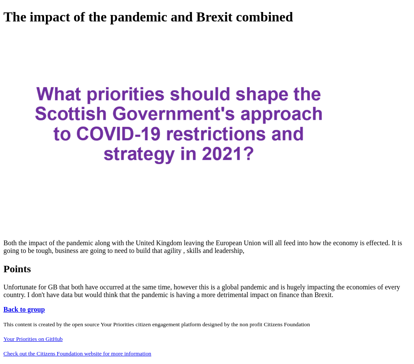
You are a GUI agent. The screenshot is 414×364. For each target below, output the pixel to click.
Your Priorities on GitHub (33, 339)
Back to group (24, 309)
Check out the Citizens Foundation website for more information (77, 353)
